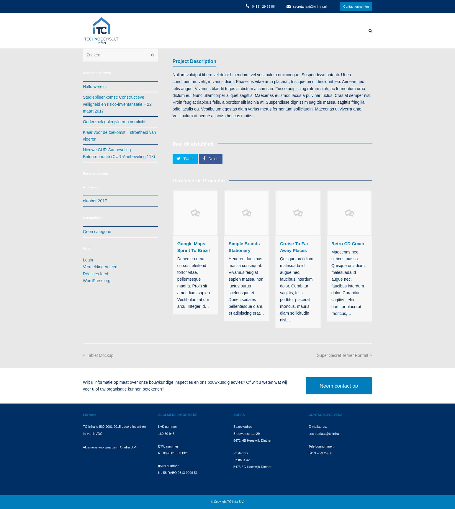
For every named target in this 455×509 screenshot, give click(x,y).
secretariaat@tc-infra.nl (310, 6)
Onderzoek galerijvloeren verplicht (114, 121)
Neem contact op (339, 386)
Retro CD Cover (347, 243)
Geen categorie (97, 231)
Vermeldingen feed (100, 266)
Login (88, 260)
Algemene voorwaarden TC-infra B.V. (110, 447)
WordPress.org (96, 280)
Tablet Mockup (98, 355)
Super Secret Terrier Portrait (344, 355)
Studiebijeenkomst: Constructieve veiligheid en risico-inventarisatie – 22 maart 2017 (117, 104)
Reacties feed (95, 273)
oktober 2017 (95, 201)
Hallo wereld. (95, 86)
